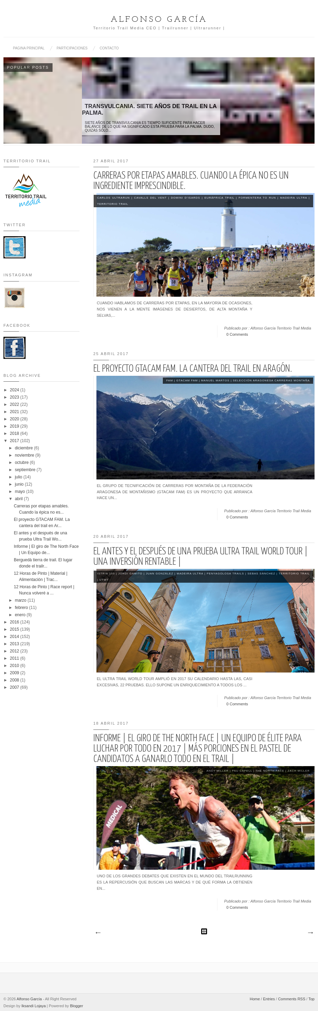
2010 (15, 665)
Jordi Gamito (130, 573)
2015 (15, 629)
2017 (15, 440)
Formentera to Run (257, 197)
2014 (15, 636)
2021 (15, 411)
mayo (20, 491)
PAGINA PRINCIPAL (29, 48)
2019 (15, 426)
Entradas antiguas (310, 932)
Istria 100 (106, 573)
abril (19, 498)
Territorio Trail (112, 204)
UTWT (104, 579)
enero (21, 614)
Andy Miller (217, 770)
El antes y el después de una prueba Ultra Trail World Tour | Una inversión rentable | (200, 557)
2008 (15, 680)
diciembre (24, 448)
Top (311, 999)
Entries (269, 999)
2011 (15, 658)
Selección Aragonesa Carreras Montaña (271, 380)
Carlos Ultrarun (113, 197)
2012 (15, 651)
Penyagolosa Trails (225, 573)
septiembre (26, 469)
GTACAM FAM (187, 380)
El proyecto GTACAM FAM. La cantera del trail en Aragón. (192, 369)
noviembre (25, 455)
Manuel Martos (215, 380)
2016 (15, 622)
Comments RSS (291, 999)
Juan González (159, 573)
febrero (22, 607)
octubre (22, 462)
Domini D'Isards (185, 197)
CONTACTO (109, 48)
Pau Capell (242, 770)
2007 (15, 687)
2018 (15, 433)
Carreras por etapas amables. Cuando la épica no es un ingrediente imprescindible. (191, 181)
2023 (15, 397)
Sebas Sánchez (261, 573)
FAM (169, 380)
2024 (15, 390)
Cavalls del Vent (150, 197)
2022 (15, 404)
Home (255, 999)
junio (20, 484)
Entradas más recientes (97, 932)
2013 (15, 643)
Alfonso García (159, 20)
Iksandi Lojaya (33, 1006)
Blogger (76, 1006)
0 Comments (237, 334)
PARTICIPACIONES (72, 48)
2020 (15, 419)
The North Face (269, 770)
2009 (15, 672)
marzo (21, 600)
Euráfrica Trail (219, 197)
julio (19, 477)
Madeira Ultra (293, 197)
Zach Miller (299, 770)
